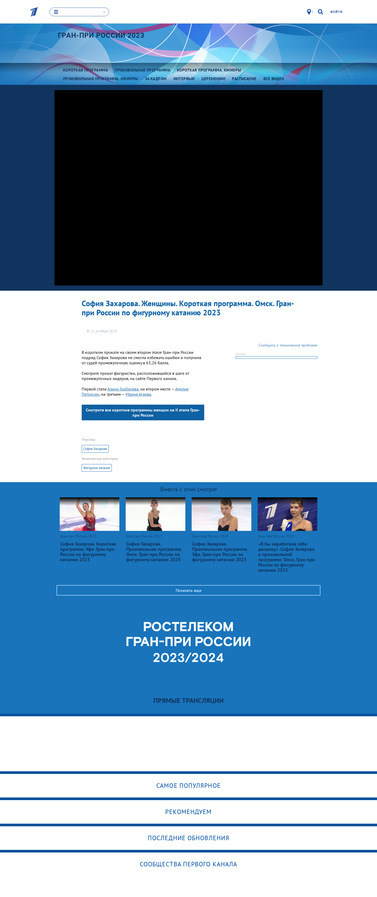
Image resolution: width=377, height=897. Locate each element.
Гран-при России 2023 (101, 35)
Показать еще (188, 590)
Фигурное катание (96, 468)
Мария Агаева (138, 394)
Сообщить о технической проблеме (288, 345)
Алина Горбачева (122, 389)
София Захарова (95, 449)
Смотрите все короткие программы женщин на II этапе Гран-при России (143, 412)
